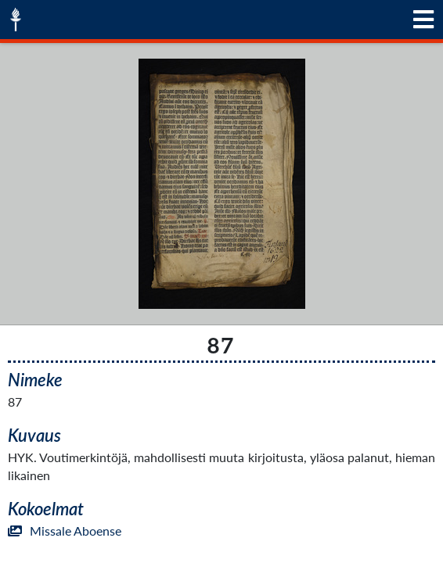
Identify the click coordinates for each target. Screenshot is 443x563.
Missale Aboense (64, 530)
